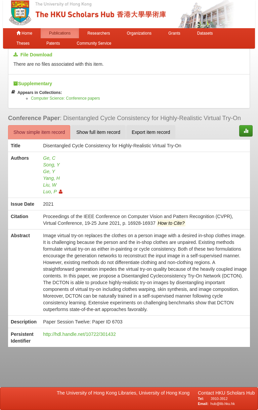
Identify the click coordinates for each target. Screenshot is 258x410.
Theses (23, 43)
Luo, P (52, 191)
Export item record (151, 132)
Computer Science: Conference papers (65, 98)
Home (24, 33)
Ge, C (49, 158)
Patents (53, 43)
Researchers (98, 33)
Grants (174, 33)
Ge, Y (49, 171)
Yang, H (51, 178)
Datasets (205, 33)
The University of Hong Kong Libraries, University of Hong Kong (124, 393)
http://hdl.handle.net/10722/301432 (79, 334)
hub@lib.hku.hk (222, 404)
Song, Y (51, 164)
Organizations (139, 33)
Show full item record (98, 132)
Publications (60, 33)
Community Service (94, 43)
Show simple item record (39, 132)
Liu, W (49, 185)
